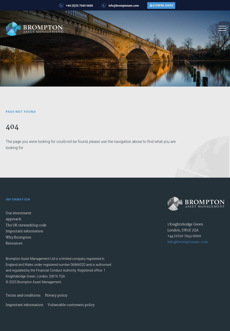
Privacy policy (56, 295)
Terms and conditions (23, 295)
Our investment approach (18, 216)
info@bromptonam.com (187, 242)
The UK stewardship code (26, 225)
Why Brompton (18, 237)
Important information (24, 231)
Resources (14, 243)
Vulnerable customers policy (71, 305)
